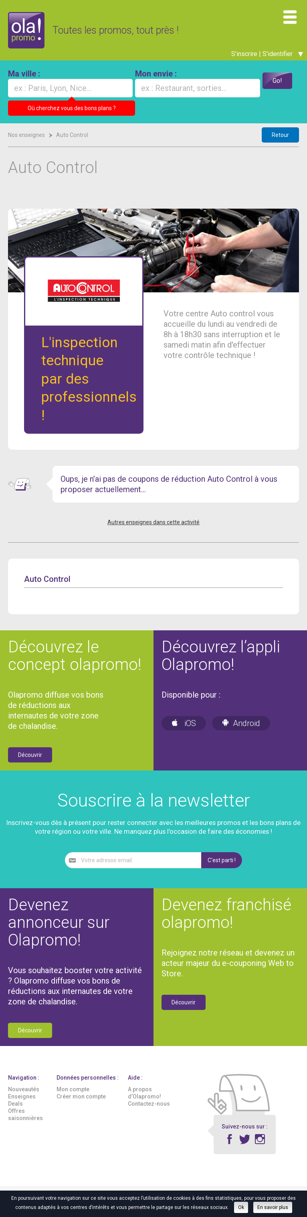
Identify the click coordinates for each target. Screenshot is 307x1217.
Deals (15, 1111)
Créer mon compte (81, 1104)
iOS (184, 731)
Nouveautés (23, 1097)
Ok (241, 1207)
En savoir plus (272, 1207)
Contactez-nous (149, 1111)
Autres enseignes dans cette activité (153, 530)
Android (241, 731)
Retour (280, 142)
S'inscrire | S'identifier (267, 61)
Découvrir (30, 762)
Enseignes (22, 1104)
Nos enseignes (26, 142)
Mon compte (73, 1097)
